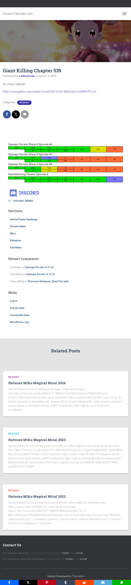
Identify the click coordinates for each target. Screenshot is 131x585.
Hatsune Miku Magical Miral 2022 (37, 496)
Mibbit (29, 200)
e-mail (79, 553)
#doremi (18, 200)
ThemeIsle (78, 576)
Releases (24, 103)
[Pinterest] (46, 582)
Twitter (65, 553)
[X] (28, 582)
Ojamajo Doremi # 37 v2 (39, 267)
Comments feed (19, 315)
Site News (16, 247)
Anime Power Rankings (24, 219)
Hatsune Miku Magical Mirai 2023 (37, 440)
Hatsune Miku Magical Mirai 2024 (37, 383)
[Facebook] (9, 582)
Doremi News (18, 226)
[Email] (103, 582)
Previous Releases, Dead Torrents (48, 281)
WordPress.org (19, 322)
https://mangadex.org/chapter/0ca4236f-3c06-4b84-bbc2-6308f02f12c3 (49, 91)
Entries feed (17, 308)
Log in (13, 300)
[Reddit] (84, 582)
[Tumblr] (65, 582)
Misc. (13, 233)
